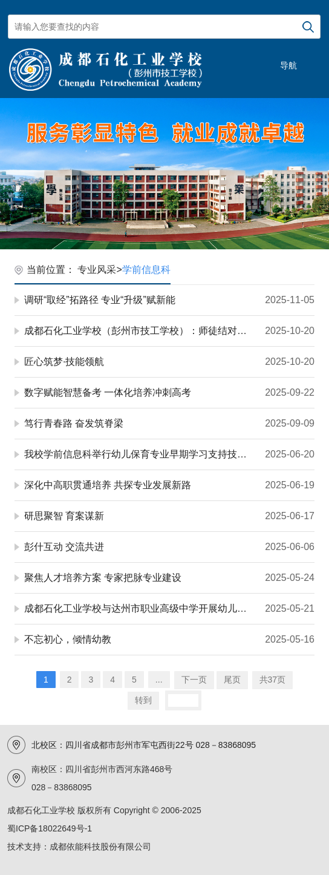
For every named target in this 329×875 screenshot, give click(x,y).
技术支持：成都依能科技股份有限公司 (79, 846)
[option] (164, 173)
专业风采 (96, 269)
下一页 (194, 679)
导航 (288, 65)
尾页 (232, 679)
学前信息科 (146, 269)
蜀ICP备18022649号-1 (49, 828)
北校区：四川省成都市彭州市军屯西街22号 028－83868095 (143, 745)
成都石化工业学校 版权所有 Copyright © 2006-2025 (104, 810)
